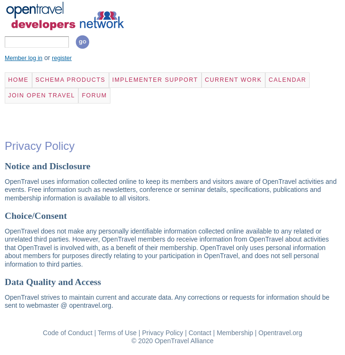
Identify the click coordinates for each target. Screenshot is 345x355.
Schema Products (70, 80)
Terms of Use (117, 333)
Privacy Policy (162, 333)
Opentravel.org (281, 333)
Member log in (23, 58)
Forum (94, 95)
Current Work (233, 80)
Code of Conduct (68, 333)
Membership (235, 333)
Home (18, 80)
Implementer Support (155, 80)
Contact (199, 333)
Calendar (287, 80)
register (62, 58)
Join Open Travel (41, 95)
